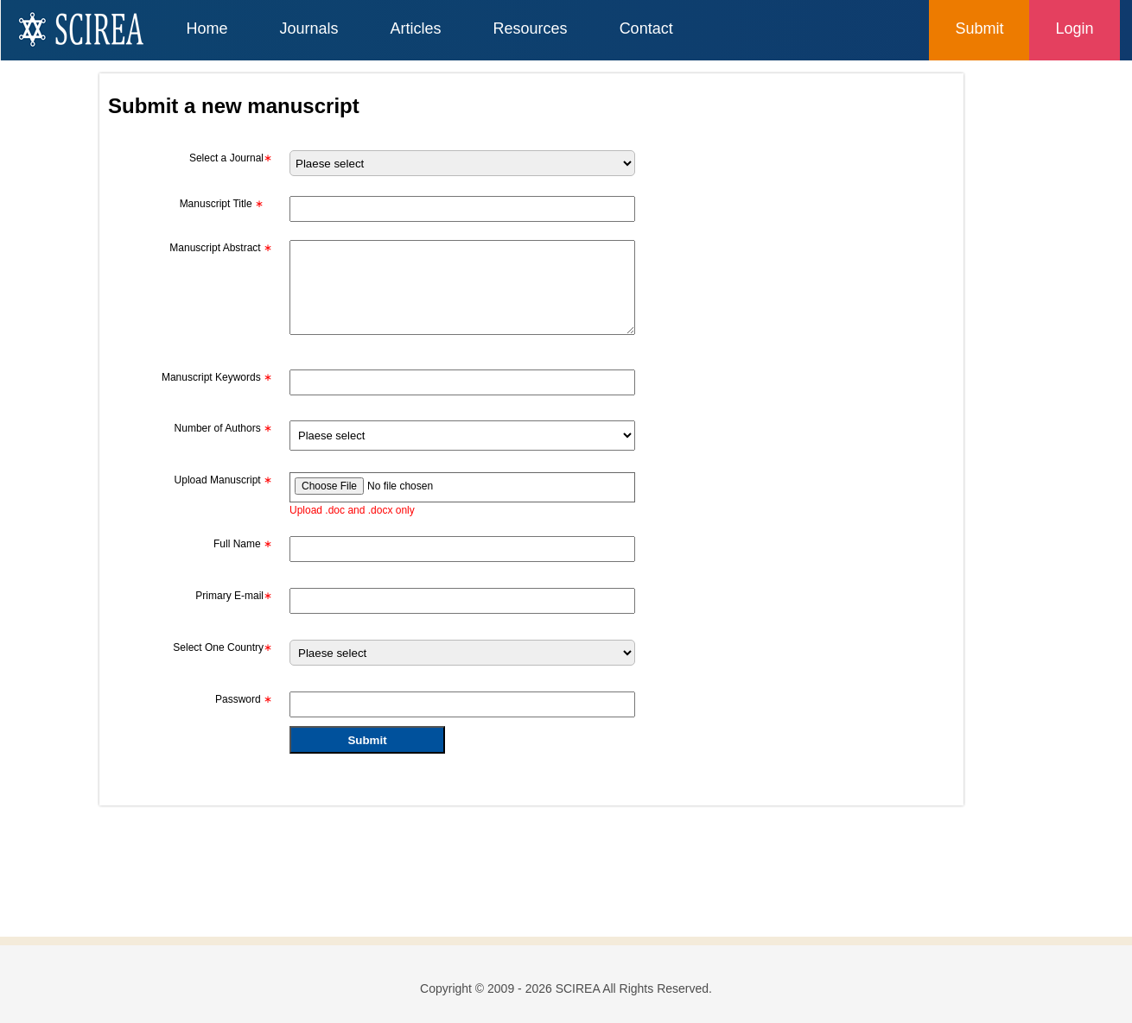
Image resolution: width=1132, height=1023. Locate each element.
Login (1074, 28)
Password (243, 699)
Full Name (242, 544)
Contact (646, 28)
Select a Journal (230, 158)
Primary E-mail (233, 596)
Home (207, 28)
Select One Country (222, 647)
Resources (530, 28)
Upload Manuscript (223, 480)
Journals (309, 28)
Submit (979, 28)
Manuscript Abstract (220, 248)
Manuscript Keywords (217, 377)
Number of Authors (223, 428)
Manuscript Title (222, 204)
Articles (416, 28)
